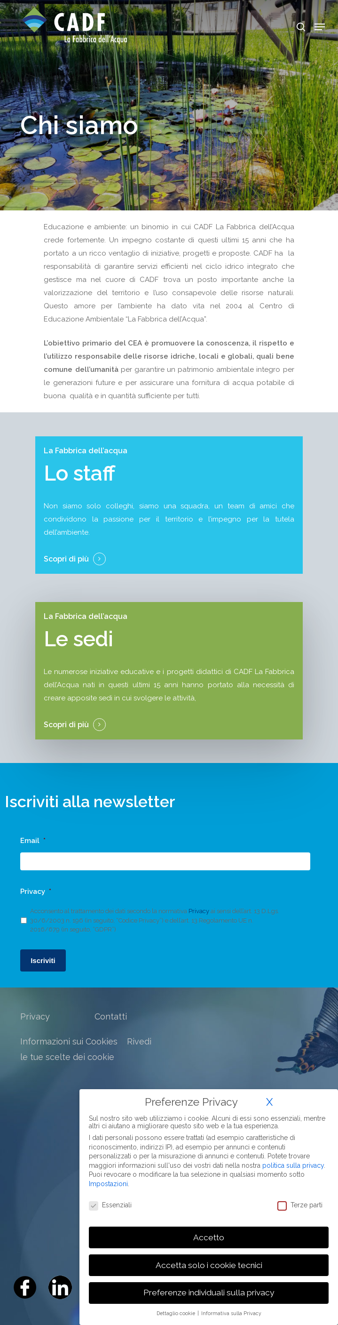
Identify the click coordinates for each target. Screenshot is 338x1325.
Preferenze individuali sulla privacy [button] (208, 1292)
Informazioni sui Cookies (69, 1041)
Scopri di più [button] (66, 558)
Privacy (35, 891)
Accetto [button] (208, 1237)
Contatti (110, 1016)
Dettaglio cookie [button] (177, 1313)
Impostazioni (108, 1184)
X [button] (269, 1102)
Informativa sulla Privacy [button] (231, 1313)
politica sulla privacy (293, 1165)
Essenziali (110, 1205)
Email (33, 840)
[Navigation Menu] (319, 27)
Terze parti (299, 1205)
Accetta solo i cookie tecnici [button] (209, 1265)
